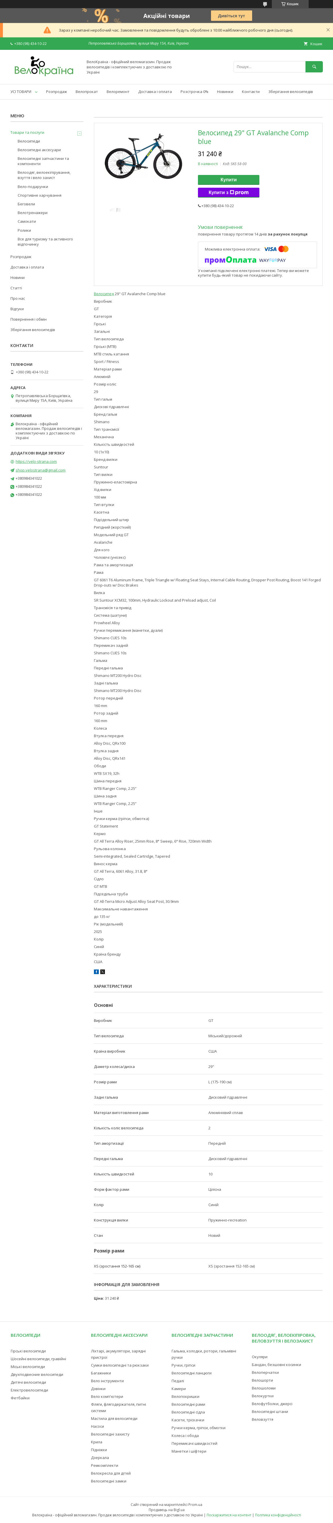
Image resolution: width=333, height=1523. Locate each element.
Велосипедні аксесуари (39, 149)
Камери (179, 1388)
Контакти (251, 91)
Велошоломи (264, 1388)
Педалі (178, 1380)
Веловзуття (262, 1419)
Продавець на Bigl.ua (167, 1509)
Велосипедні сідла (188, 1412)
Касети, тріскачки (188, 1419)
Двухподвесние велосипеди (37, 1374)
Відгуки (17, 308)
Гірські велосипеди (28, 1351)
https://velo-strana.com (36, 461)
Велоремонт (118, 91)
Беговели (26, 204)
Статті (16, 288)
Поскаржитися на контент (229, 1515)
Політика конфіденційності (278, 1515)
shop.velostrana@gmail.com (40, 470)
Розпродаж (56, 91)
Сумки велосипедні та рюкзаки (120, 1365)
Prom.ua (195, 1504)
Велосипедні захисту (110, 1434)
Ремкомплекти (104, 1465)
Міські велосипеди (28, 1366)
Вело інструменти (107, 1380)
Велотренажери (33, 212)
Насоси (97, 1426)
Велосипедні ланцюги (192, 1373)
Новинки (225, 91)
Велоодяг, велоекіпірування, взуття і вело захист (44, 175)
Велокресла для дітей (111, 1473)
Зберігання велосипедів (290, 91)
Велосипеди (29, 141)
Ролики (24, 230)
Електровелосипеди (29, 1390)
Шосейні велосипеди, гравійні (38, 1358)
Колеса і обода (185, 1435)
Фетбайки (20, 1397)
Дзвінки (98, 1388)
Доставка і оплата (155, 91)
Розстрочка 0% (194, 91)
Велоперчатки (265, 1372)
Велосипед (104, 293)
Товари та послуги (27, 132)
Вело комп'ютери (107, 1396)
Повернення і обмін (28, 319)
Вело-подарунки (33, 186)
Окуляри (260, 1356)
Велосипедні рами (188, 1404)
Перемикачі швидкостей (194, 1443)
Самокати (27, 221)
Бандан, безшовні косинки (276, 1364)
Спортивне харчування (39, 195)
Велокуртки (263, 1395)
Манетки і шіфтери (189, 1451)
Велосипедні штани (270, 1411)
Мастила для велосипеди (114, 1418)
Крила (96, 1442)
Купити (229, 179)
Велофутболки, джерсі (272, 1403)
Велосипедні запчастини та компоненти (43, 161)
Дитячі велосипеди (28, 1382)
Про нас (17, 298)
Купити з (229, 192)
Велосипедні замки (108, 1481)
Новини (17, 277)
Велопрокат (87, 91)
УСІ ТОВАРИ (20, 91)
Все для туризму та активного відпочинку (45, 241)
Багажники (101, 1373)
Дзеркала (100, 1457)
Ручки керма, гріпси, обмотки (198, 1427)
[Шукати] (314, 66)
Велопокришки (185, 1396)
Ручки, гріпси (183, 1365)
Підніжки (99, 1449)
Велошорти (262, 1380)
